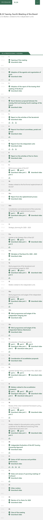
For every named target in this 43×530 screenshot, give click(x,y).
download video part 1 (18, 172)
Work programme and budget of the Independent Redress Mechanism (22, 329)
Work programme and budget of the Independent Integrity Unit (22, 314)
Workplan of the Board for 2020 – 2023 (24, 254)
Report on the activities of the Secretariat (25, 117)
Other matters (16, 488)
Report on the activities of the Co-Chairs (24, 156)
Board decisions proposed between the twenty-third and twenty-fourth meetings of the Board (25, 103)
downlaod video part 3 (25, 348)
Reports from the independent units (23, 144)
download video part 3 (25, 396)
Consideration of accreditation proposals (24, 358)
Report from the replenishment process (24, 197)
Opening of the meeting (19, 60)
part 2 (22, 170)
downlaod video (16, 361)
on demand (6, 2)
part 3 (31, 344)
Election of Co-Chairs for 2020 (21, 500)
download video (16, 62)
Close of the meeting (18, 512)
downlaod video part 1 (18, 375)
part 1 (13, 170)
